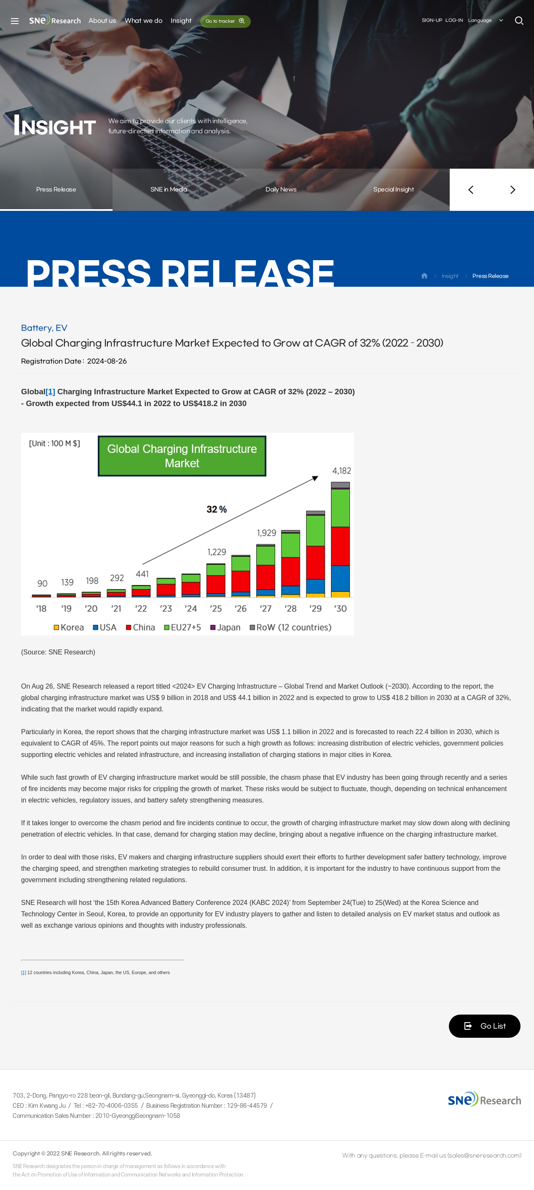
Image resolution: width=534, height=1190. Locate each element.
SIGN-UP (432, 20)
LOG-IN (454, 20)
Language (486, 20)
